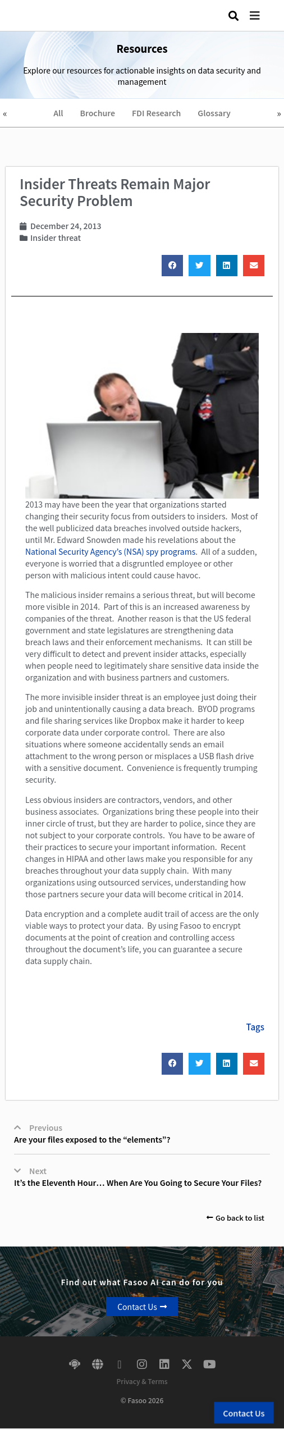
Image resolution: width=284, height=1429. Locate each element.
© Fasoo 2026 (142, 1400)
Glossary (214, 112)
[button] (263, 15)
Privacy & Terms (141, 1381)
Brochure (97, 112)
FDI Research (156, 112)
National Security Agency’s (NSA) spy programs (110, 551)
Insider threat (55, 237)
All (58, 112)
